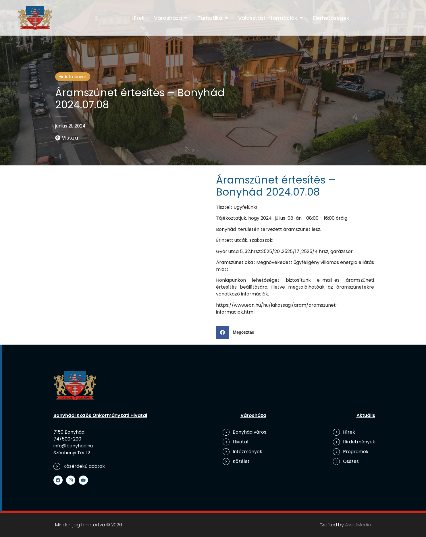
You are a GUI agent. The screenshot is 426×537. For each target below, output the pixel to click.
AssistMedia (358, 524)
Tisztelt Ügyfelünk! (236, 207)
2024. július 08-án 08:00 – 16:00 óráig (304, 218)
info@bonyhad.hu (73, 446)
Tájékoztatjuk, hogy (238, 218)
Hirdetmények (73, 77)
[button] (237, 332)
